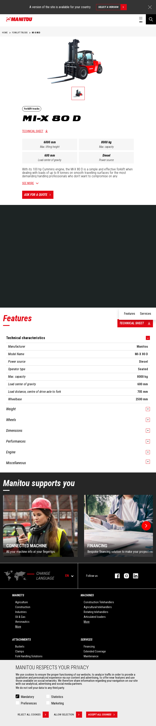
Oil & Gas (20, 616)
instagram (124, 575)
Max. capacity (106, 146)
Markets (18, 595)
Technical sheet (32, 131)
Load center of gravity (49, 160)
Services (86, 639)
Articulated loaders (95, 616)
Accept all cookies (102, 715)
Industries (21, 612)
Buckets (19, 646)
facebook (115, 575)
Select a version (112, 7)
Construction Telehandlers (99, 602)
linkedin (133, 575)
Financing (89, 646)
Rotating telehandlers (96, 612)
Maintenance (91, 656)
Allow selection (68, 715)
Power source (106, 160)
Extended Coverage (95, 651)
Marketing (57, 703)
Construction (22, 607)
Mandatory (27, 697)
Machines (87, 595)
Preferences (29, 703)
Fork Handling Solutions (28, 656)
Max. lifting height (50, 146)
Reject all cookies (33, 715)
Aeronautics (22, 621)
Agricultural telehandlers (98, 607)
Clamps (19, 651)
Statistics (57, 697)
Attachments (21, 639)
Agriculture (21, 602)
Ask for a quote (38, 195)
